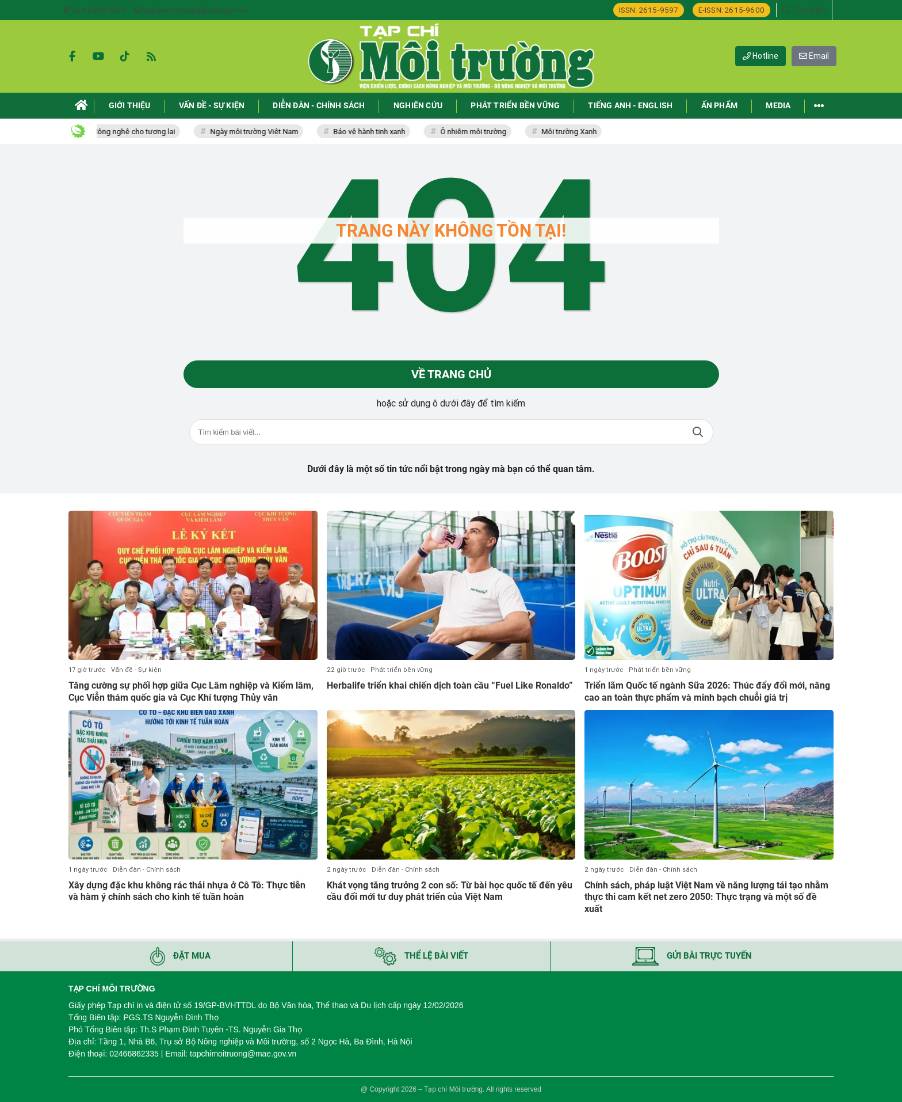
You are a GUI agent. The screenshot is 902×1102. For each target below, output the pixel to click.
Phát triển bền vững (401, 670)
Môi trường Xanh (579, 131)
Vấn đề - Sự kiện (136, 670)
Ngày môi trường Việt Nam (265, 131)
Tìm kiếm (697, 432)
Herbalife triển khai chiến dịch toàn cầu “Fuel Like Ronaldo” (450, 685)
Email (814, 55)
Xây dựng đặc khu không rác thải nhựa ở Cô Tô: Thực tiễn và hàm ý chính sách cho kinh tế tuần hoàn (186, 891)
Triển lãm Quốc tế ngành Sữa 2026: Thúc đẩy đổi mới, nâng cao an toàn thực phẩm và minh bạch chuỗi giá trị (707, 691)
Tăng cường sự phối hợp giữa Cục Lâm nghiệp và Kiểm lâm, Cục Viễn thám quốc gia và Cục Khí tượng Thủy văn (191, 691)
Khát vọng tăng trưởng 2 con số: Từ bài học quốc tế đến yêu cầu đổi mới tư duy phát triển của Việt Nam (449, 891)
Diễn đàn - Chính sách (147, 869)
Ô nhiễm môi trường (484, 131)
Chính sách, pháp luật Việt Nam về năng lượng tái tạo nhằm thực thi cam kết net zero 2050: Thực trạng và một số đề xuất (706, 897)
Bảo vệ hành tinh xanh (380, 131)
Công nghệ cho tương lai (145, 131)
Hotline (760, 55)
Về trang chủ (451, 374)
